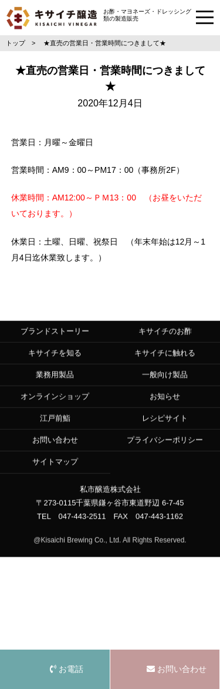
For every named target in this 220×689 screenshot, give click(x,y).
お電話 (66, 669)
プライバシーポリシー (165, 450)
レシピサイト (165, 427)
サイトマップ (55, 471)
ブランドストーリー (55, 340)
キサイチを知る (55, 362)
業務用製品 (55, 384)
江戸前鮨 (55, 427)
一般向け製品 (165, 384)
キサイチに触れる (164, 362)
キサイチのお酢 (165, 340)
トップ (15, 42)
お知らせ (165, 406)
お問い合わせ (55, 450)
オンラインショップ (55, 406)
